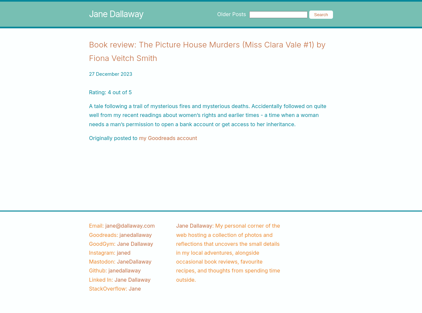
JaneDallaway (134, 261)
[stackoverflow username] (135, 288)
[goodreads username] (136, 235)
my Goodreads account (168, 138)
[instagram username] (123, 252)
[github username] (124, 270)
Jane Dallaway (116, 14)
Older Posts (231, 14)
